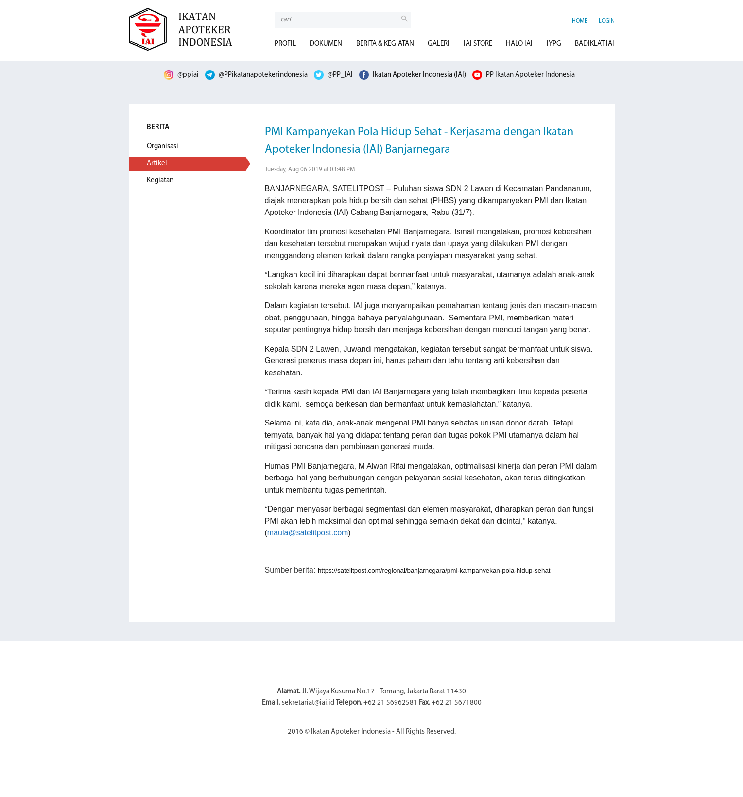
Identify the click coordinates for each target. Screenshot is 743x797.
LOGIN (607, 21)
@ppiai (181, 75)
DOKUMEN (326, 44)
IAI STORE (478, 44)
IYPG (554, 44)
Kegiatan (160, 180)
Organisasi (162, 146)
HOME (579, 21)
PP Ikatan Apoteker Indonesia (523, 75)
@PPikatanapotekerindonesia (256, 75)
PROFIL (285, 44)
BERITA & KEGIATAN (385, 44)
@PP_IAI (333, 75)
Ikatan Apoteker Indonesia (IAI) (412, 75)
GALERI (438, 44)
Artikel (157, 163)
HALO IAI (519, 44)
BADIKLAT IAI (594, 44)
